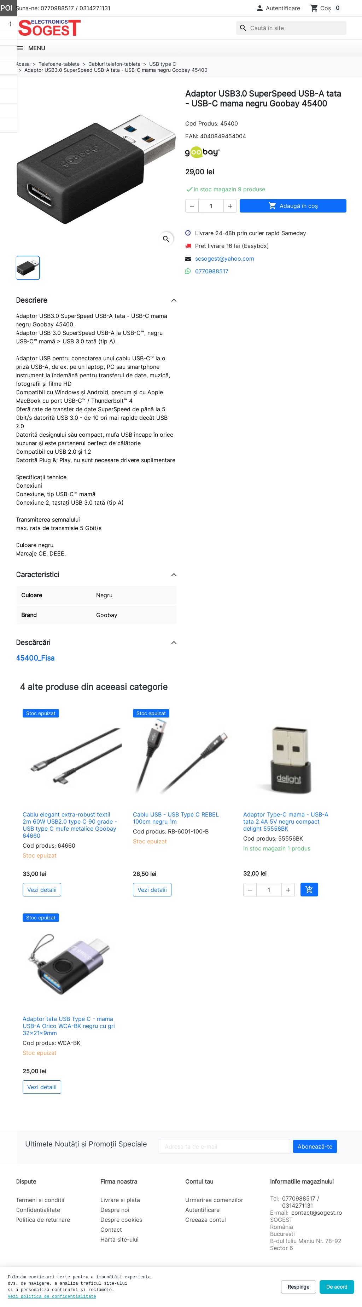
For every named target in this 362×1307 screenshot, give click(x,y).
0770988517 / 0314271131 (300, 1202)
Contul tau (199, 1181)
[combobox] (291, 28)
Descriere (31, 300)
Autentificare (202, 1209)
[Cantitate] (211, 206)
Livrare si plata (120, 1199)
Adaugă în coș (293, 206)
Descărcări (33, 642)
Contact (111, 1229)
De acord (337, 1287)
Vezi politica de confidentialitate (52, 1296)
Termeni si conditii (40, 1199)
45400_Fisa (35, 658)
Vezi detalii (42, 889)
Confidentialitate (38, 1209)
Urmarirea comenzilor (214, 1199)
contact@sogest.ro (316, 1212)
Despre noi (114, 1209)
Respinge (298, 1287)
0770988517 (211, 271)
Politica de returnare (43, 1219)
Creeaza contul (205, 1219)
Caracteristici (37, 574)
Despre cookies (121, 1219)
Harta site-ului (119, 1239)
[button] (277, 8)
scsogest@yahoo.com (224, 258)
